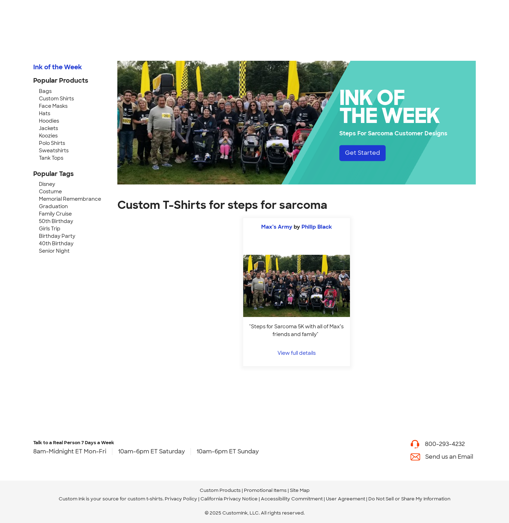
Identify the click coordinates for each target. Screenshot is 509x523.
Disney (47, 184)
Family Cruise (55, 214)
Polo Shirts (52, 143)
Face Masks (53, 106)
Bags (45, 91)
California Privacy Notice (229, 499)
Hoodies (49, 121)
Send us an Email (449, 456)
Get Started (362, 153)
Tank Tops (51, 158)
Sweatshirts (54, 150)
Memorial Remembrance (70, 199)
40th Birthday (56, 243)
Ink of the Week (57, 67)
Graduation (53, 206)
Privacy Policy (181, 499)
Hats (44, 113)
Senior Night (54, 251)
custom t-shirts (145, 499)
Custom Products (220, 490)
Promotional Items (265, 490)
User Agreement (345, 499)
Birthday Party (57, 236)
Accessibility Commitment (292, 499)
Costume (50, 191)
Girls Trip (49, 228)
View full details (296, 352)
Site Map (300, 490)
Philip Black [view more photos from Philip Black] (317, 226)
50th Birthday (56, 221)
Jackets (48, 128)
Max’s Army (276, 226)
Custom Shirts (56, 98)
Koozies (48, 136)
